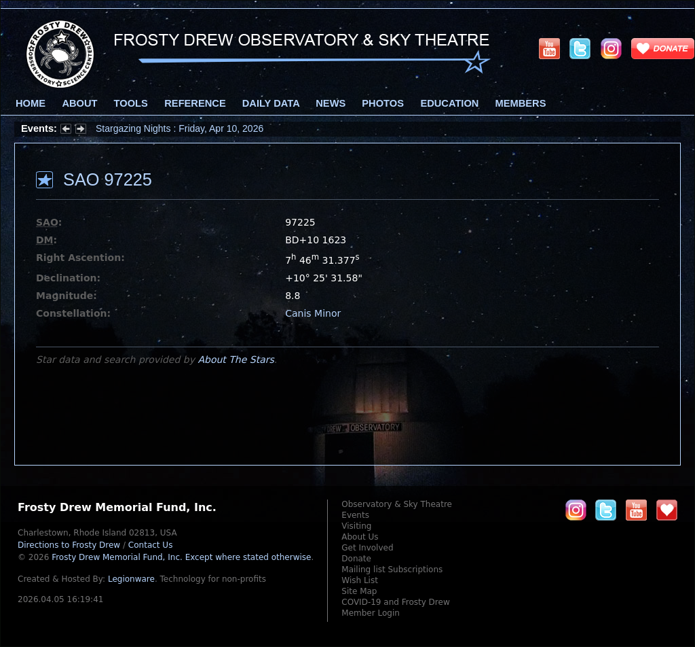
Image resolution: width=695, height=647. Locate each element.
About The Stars (236, 359)
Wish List (359, 580)
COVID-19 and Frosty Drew (395, 602)
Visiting (356, 526)
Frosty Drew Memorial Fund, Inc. (181, 557)
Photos (383, 103)
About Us (359, 537)
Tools (131, 103)
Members (520, 103)
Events (355, 515)
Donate (356, 558)
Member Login (370, 613)
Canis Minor (313, 313)
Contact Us (150, 545)
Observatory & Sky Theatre (396, 504)
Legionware (131, 579)
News (330, 103)
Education (449, 103)
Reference (194, 103)
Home (30, 103)
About (79, 103)
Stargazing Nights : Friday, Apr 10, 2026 (179, 128)
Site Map (359, 591)
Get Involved (367, 548)
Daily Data (270, 103)
